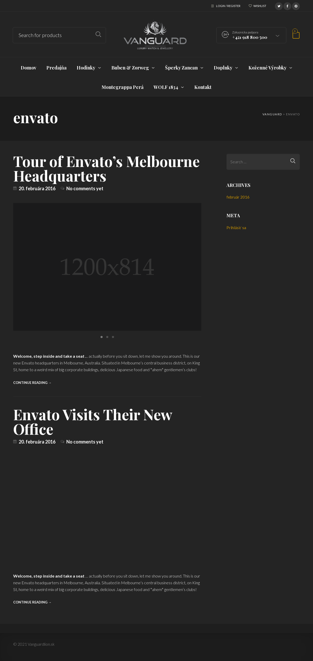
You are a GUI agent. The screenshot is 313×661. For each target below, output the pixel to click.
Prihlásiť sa (236, 227)
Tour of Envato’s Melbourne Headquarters (106, 168)
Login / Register (228, 6)
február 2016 (238, 197)
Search (98, 34)
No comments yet (84, 188)
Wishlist (259, 6)
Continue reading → (32, 383)
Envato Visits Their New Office (92, 421)
